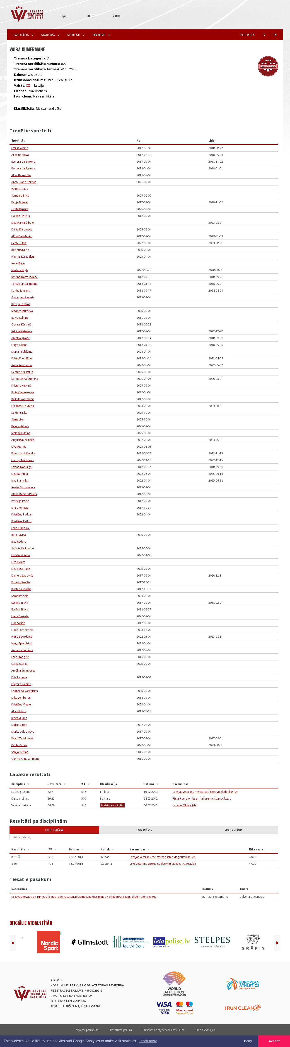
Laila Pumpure (20, 528)
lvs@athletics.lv (77, 996)
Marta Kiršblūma (21, 352)
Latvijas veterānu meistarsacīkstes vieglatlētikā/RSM (205, 792)
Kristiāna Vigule (21, 704)
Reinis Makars (20, 426)
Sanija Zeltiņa (19, 752)
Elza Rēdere (18, 542)
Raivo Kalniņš (19, 318)
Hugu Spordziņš (21, 643)
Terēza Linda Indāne (24, 284)
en (274, 34)
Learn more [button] (148, 1041)
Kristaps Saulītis (21, 589)
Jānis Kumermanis (22, 392)
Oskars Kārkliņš (21, 324)
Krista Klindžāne (21, 358)
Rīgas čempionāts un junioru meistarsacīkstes (202, 798)
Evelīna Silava (19, 603)
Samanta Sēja (19, 596)
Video (116, 15)
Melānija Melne (20, 433)
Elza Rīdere (18, 562)
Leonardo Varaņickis (24, 691)
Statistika (50, 34)
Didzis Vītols (19, 725)
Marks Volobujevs (22, 732)
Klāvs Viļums (19, 718)
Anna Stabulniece (22, 650)
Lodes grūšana (54, 830)
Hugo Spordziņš (21, 637)
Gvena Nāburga (21, 467)
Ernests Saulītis (20, 582)
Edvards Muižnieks (23, 453)
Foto (90, 15)
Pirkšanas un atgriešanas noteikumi (163, 1030)
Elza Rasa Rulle (20, 569)
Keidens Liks (19, 413)
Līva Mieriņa (19, 447)
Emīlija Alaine (19, 148)
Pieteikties (247, 34)
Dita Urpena (19, 677)
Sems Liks (17, 419)
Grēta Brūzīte (19, 209)
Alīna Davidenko (21, 236)
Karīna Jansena (20, 290)
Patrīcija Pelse (20, 501)
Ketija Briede (19, 202)
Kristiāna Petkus (21, 514)
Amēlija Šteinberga (23, 670)
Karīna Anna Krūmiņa (24, 379)
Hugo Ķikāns (19, 345)
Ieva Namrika (19, 480)
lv (264, 34)
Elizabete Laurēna (22, 406)
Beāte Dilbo (19, 243)
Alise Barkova (20, 155)
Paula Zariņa (19, 745)
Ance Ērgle (18, 263)
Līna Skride (18, 623)
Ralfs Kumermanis (22, 399)
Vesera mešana (233, 830)
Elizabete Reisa (20, 555)
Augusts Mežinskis (22, 440)
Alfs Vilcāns (18, 711)
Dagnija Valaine (21, 684)
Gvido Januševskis (22, 297)
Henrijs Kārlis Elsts (22, 257)
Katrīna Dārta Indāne (24, 277)
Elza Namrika (19, 474)
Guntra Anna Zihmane (25, 759)
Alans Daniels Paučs (24, 494)
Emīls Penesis (19, 508)
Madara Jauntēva (22, 311)
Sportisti (75, 34)
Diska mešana (144, 830)
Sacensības (23, 34)
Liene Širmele (20, 616)
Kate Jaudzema (20, 304)
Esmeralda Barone (23, 162)
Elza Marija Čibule (22, 223)
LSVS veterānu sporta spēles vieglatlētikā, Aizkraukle (163, 864)
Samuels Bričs (20, 195)
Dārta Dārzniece (21, 229)
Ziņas (63, 15)
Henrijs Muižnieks (22, 460)
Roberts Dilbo (20, 250)
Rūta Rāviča (18, 535)
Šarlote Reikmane (22, 548)
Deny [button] (248, 1041)
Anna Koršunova (21, 365)
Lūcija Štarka (19, 664)
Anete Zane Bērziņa (23, 182)
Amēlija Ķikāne (20, 338)
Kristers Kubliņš (21, 385)
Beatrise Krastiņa (22, 372)
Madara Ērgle (19, 270)
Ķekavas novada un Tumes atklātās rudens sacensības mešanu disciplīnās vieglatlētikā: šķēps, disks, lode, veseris (83, 897)
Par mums (100, 34)
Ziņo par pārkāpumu (87, 1030)
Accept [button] (274, 1041)
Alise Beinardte (21, 175)
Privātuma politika (121, 1030)
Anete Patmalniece (23, 487)
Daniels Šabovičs (22, 575)
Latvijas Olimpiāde (184, 805)
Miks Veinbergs (21, 698)
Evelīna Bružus (20, 216)
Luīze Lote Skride (22, 630)
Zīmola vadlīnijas (205, 1030)
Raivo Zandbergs (22, 738)
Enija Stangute (20, 657)
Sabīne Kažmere (21, 331)
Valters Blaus (19, 189)
